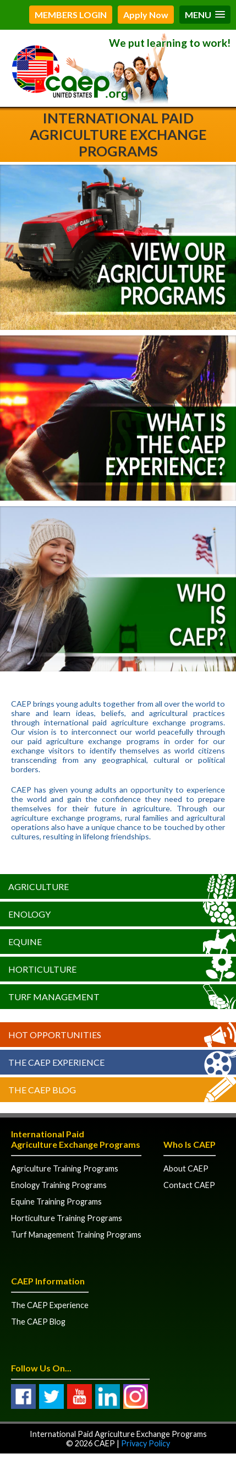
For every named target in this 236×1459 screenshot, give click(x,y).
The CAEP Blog (42, 1089)
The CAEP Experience (56, 1062)
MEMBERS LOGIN (71, 14)
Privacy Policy (145, 1443)
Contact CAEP (189, 1185)
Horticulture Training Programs (66, 1218)
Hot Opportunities (54, 1034)
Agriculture (38, 886)
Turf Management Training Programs (76, 1234)
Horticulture (42, 969)
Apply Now (145, 14)
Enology (29, 914)
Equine (25, 941)
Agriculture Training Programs (64, 1168)
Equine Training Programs (56, 1201)
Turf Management (54, 996)
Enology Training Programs (59, 1185)
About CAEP (185, 1168)
